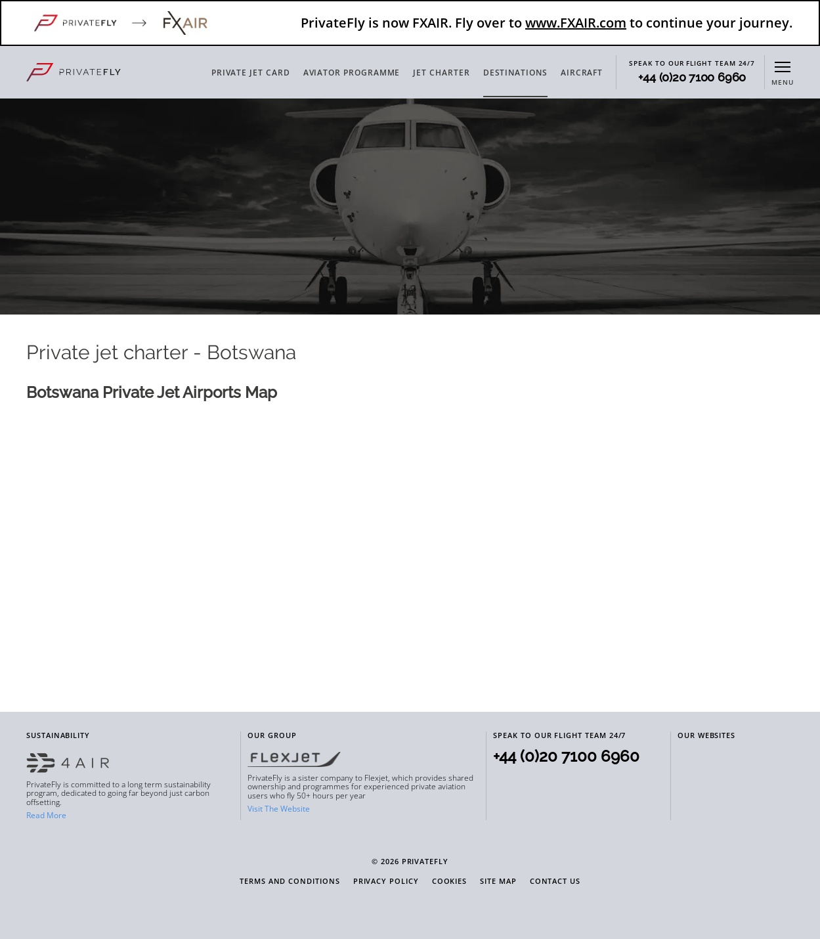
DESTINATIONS (515, 72)
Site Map (498, 881)
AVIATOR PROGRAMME (351, 72)
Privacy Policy (386, 881)
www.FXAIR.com (575, 23)
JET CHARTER (441, 72)
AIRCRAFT (582, 72)
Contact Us (555, 881)
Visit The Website (279, 808)
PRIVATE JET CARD (250, 72)
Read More (46, 815)
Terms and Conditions (290, 881)
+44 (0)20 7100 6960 (692, 77)
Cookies (449, 881)
